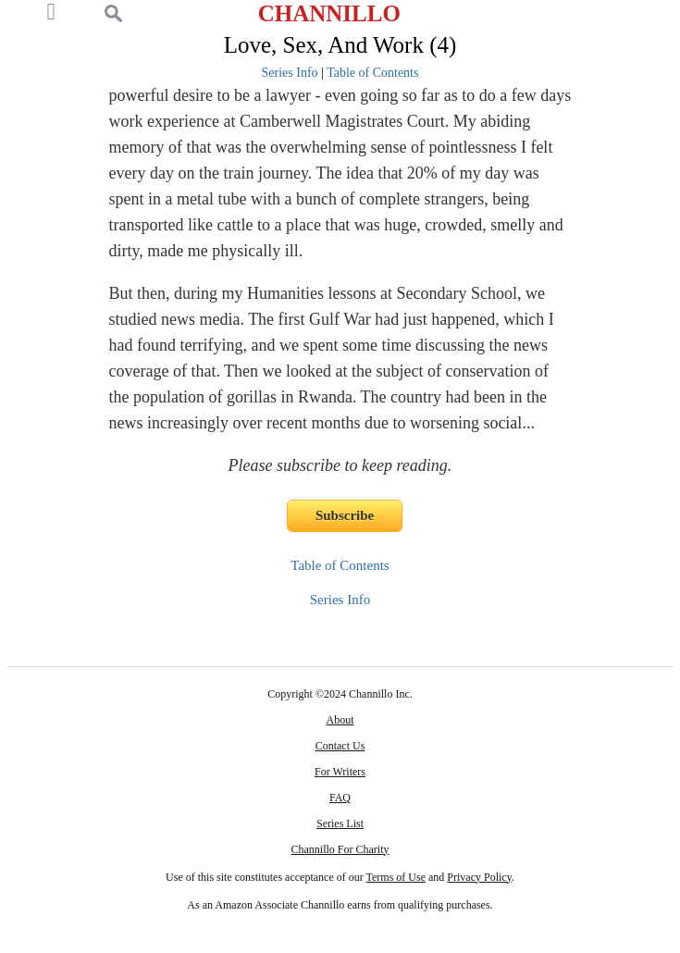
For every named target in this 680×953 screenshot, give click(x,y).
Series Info (290, 73)
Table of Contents (372, 73)
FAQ (340, 797)
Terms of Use (396, 877)
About (339, 719)
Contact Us (340, 745)
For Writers (340, 771)
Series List (340, 823)
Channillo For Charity (340, 849)
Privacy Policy (479, 877)
